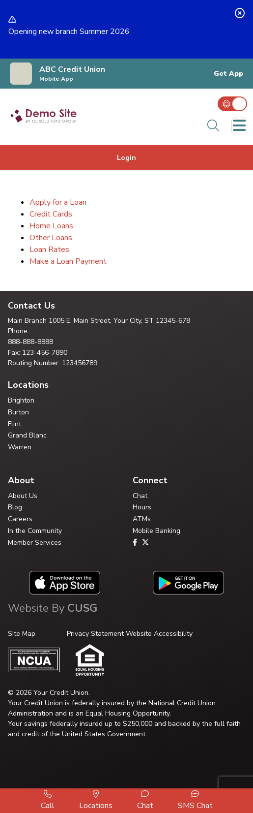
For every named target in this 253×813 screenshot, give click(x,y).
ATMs (142, 519)
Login (126, 157)
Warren (19, 447)
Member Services (34, 542)
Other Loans (50, 237)
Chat (140, 495)
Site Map (21, 633)
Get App (228, 73)
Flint (14, 424)
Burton (18, 412)
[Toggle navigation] (239, 126)
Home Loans (51, 225)
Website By (52, 608)
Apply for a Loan (57, 202)
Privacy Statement (95, 633)
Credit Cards (50, 214)
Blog (15, 507)
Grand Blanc (27, 435)
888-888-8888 (30, 341)
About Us (22, 495)
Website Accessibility (159, 633)
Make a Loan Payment (68, 261)
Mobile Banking (156, 530)
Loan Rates (49, 249)
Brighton (21, 400)
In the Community (35, 530)
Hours (142, 507)
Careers (20, 519)
